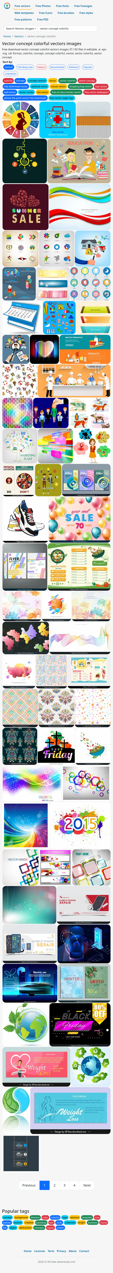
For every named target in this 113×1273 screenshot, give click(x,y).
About (72, 1251)
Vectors (19, 36)
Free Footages (83, 6)
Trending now (25, 67)
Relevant (74, 67)
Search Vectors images (20, 28)
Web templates (24, 13)
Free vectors (22, 6)
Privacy (61, 1251)
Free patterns (23, 19)
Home (7, 36)
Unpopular (10, 73)
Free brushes (65, 13)
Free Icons (45, 13)
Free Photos (43, 6)
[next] (87, 1185)
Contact (84, 1251)
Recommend (57, 67)
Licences (39, 1251)
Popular (88, 67)
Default (9, 67)
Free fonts (62, 6)
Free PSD (42, 19)
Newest (42, 67)
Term (51, 1251)
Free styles (86, 13)
